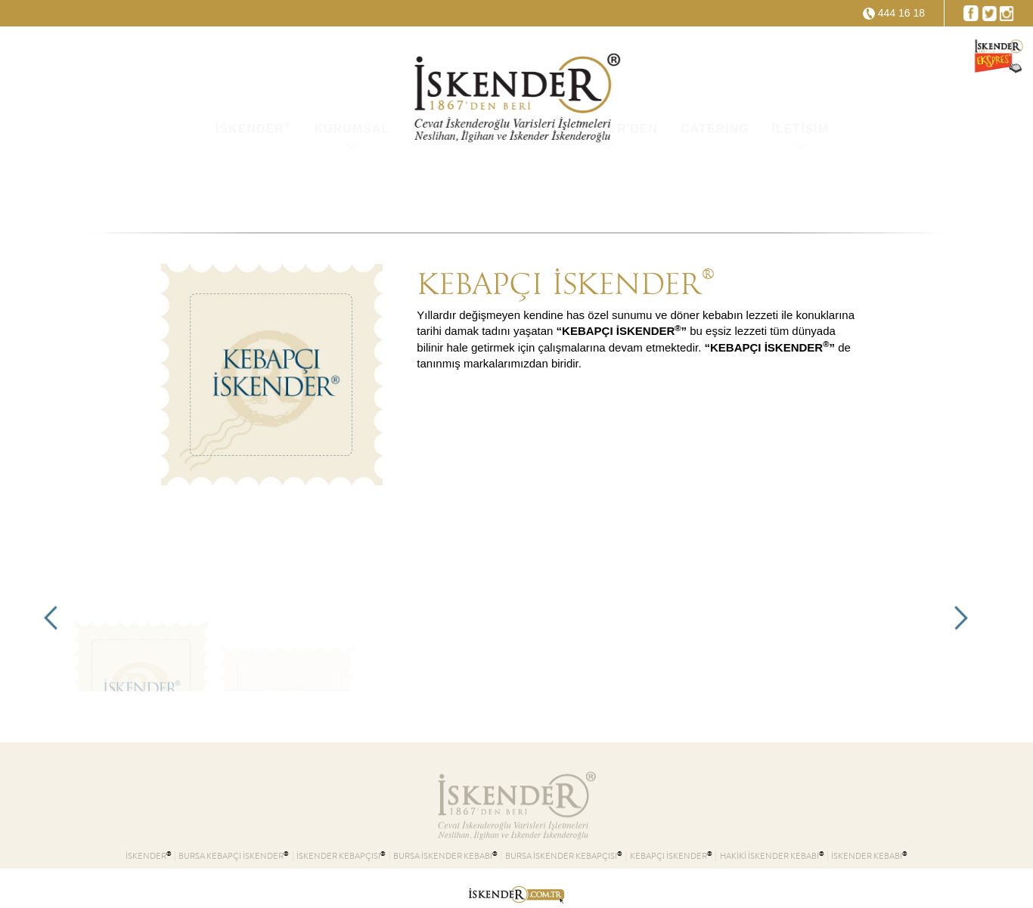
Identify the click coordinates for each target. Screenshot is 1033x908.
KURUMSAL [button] (351, 188)
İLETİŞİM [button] (800, 188)
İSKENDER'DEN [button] (608, 188)
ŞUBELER (503, 188)
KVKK (430, 188)
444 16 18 (901, 13)
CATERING (715, 188)
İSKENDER (254, 187)
